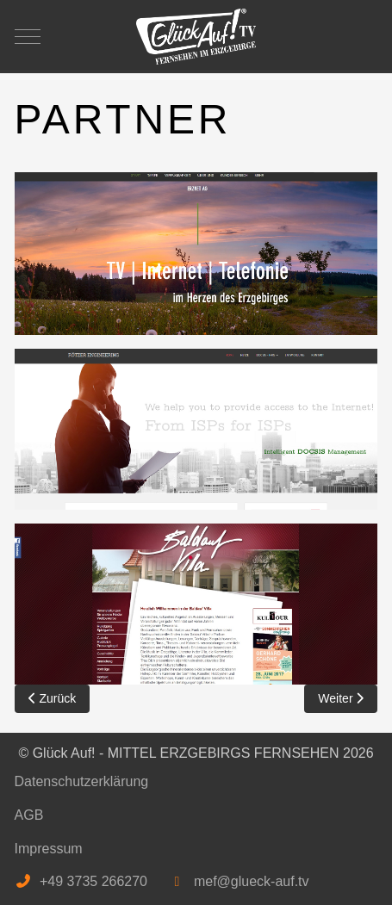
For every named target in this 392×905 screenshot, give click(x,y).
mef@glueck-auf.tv (251, 881)
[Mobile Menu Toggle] (27, 36)
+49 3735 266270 (93, 881)
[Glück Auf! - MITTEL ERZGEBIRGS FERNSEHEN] (196, 37)
